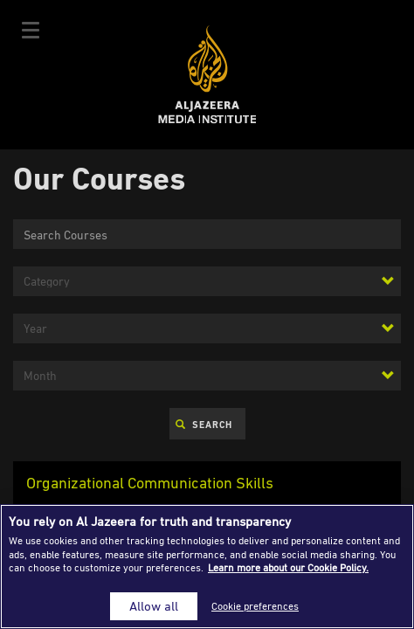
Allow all (153, 605)
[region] (207, 566)
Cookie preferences (255, 605)
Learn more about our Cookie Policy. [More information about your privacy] (288, 567)
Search (204, 424)
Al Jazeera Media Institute (207, 75)
